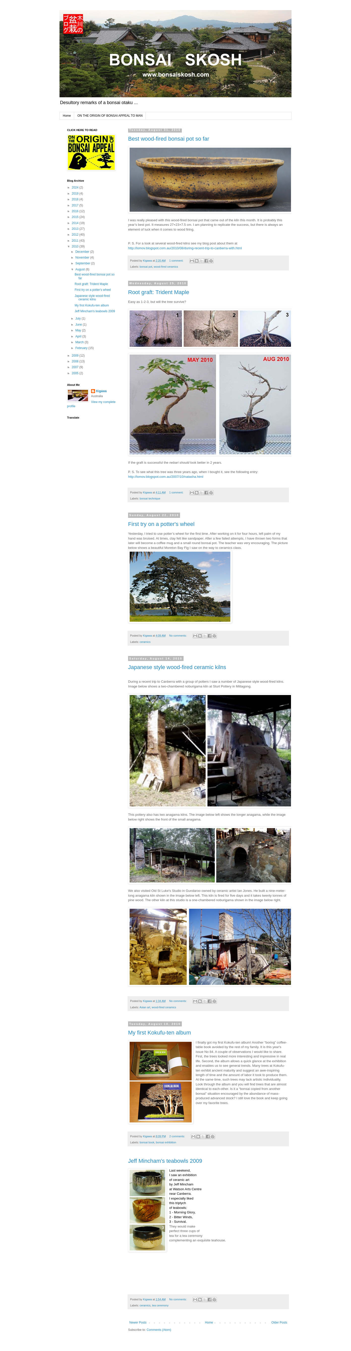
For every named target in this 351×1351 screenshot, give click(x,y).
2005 (75, 373)
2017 (75, 205)
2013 (75, 229)
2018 (75, 199)
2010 (75, 246)
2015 (75, 217)
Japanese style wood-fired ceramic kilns (177, 667)
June (79, 324)
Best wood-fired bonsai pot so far (168, 139)
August (80, 269)
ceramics (145, 641)
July (78, 318)
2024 (75, 187)
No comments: (178, 635)
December (82, 252)
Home (67, 115)
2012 (75, 234)
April (78, 336)
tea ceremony (160, 1305)
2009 (75, 355)
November (82, 257)
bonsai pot (146, 266)
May (78, 330)
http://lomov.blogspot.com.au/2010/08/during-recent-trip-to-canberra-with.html (185, 248)
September (83, 263)
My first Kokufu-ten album (159, 1032)
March (80, 342)
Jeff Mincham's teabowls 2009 (165, 1161)
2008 (75, 361)
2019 (75, 193)
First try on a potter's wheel (161, 524)
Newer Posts (138, 1322)
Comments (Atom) (159, 1330)
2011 (75, 240)
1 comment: (176, 260)
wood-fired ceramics (166, 266)
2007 (75, 367)
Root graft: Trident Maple (158, 292)
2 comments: (177, 1136)
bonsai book (147, 1142)
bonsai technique (150, 498)
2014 (75, 223)
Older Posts (279, 1322)
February (81, 348)
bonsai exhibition (166, 1142)
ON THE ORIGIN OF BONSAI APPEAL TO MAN (109, 115)
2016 (75, 211)
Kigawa (101, 391)
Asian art (144, 1007)
